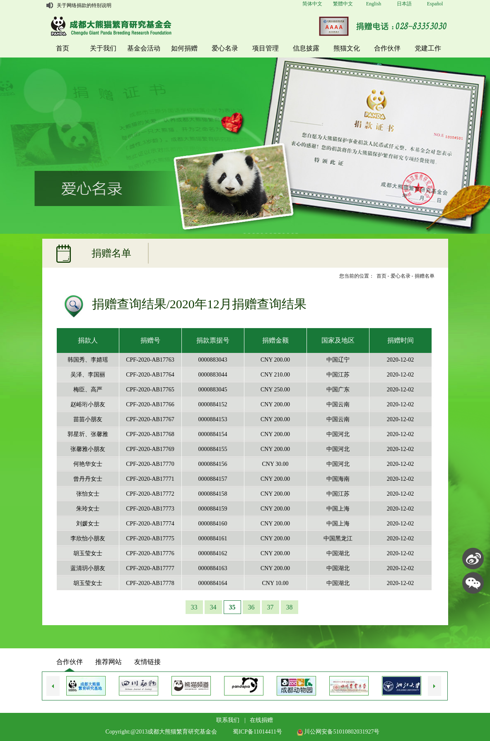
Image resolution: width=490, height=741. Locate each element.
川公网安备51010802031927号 (338, 732)
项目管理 (265, 48)
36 (251, 607)
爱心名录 (225, 48)
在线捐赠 (261, 720)
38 (289, 607)
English (373, 4)
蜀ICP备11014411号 (257, 732)
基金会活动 (143, 48)
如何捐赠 (184, 48)
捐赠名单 (424, 276)
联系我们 (227, 720)
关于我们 (103, 48)
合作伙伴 (387, 48)
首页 (62, 48)
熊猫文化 (346, 48)
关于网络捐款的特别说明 (84, 5)
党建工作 (428, 48)
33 (194, 607)
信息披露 (306, 48)
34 (213, 607)
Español (435, 4)
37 (270, 607)
